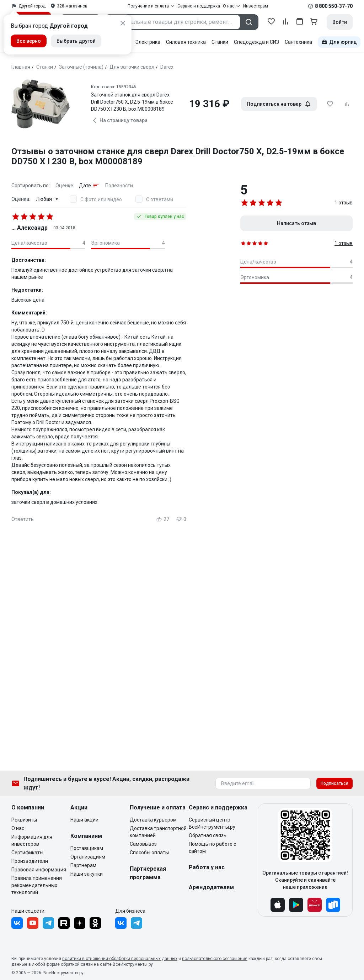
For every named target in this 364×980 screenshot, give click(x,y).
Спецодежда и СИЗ (256, 42)
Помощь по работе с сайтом (212, 847)
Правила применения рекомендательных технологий (36, 885)
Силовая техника (186, 42)
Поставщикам (86, 848)
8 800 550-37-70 (334, 6)
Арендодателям (211, 887)
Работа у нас (207, 867)
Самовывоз (143, 844)
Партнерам (83, 865)
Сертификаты (27, 852)
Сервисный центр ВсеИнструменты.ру (212, 823)
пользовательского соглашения (214, 958)
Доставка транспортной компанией (158, 831)
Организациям (87, 857)
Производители (29, 861)
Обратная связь (207, 835)
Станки (220, 42)
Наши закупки (86, 874)
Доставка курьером (153, 820)
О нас (17, 828)
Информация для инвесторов (31, 840)
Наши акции (84, 820)
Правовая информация (38, 869)
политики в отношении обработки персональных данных (119, 958)
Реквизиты (24, 820)
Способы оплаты (149, 852)
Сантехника (298, 42)
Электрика (147, 42)
